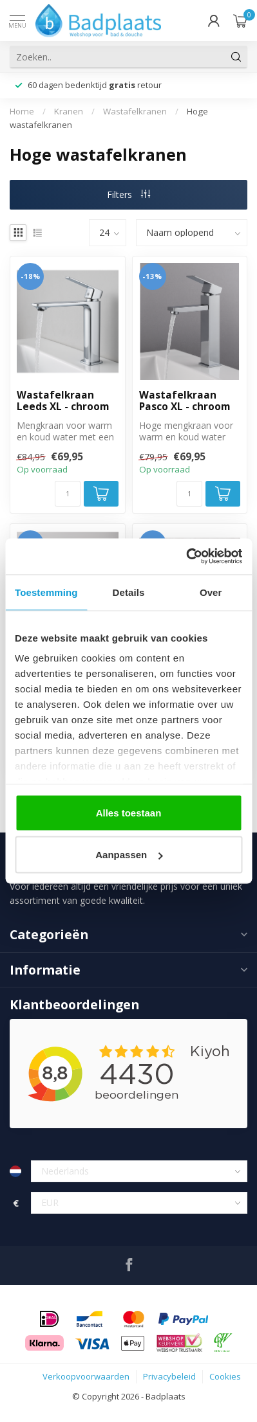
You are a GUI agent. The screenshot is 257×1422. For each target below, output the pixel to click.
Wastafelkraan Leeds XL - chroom (63, 401)
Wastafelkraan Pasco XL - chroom (184, 401)
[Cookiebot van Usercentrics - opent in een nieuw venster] (185, 556)
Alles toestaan (129, 812)
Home (22, 111)
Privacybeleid (169, 1376)
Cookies (225, 1376)
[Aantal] (68, 494)
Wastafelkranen (135, 111)
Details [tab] (129, 591)
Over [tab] (211, 591)
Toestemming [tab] (46, 591)
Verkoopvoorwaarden (86, 1376)
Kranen (68, 111)
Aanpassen (128, 854)
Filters (128, 194)
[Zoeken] (236, 57)
